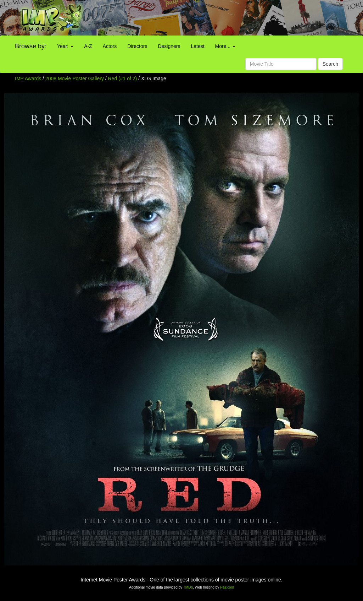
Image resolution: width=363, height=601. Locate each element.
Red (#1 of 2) (122, 78)
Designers (169, 46)
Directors (137, 46)
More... (225, 46)
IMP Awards (28, 78)
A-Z (88, 46)
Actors (110, 46)
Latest (197, 46)
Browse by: (30, 46)
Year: (65, 46)
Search (330, 64)
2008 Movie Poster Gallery (74, 78)
